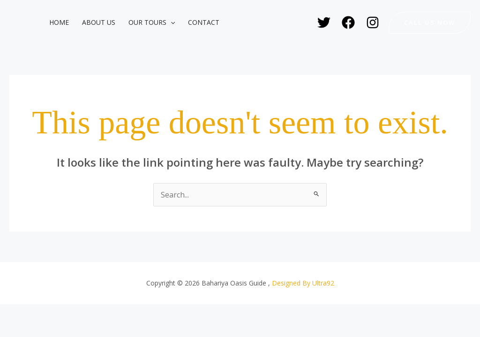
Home (59, 22)
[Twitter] (323, 22)
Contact (203, 22)
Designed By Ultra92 (303, 282)
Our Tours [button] (151, 22)
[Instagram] (372, 22)
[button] (170, 22)
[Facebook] (348, 22)
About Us (98, 22)
